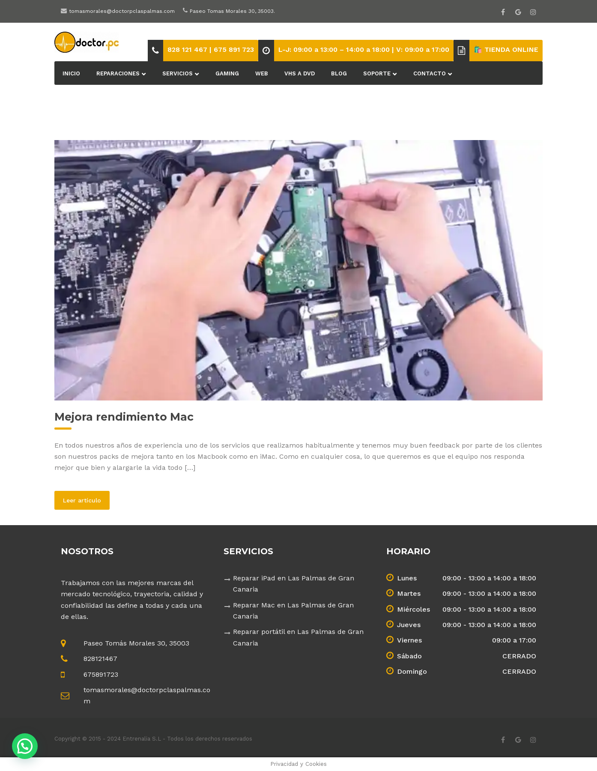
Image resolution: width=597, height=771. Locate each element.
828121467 (100, 658)
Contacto (429, 73)
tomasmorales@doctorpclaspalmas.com (122, 11)
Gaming (227, 73)
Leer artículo (86, 500)
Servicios (177, 73)
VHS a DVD (299, 73)
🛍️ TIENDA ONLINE (506, 49)
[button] (25, 746)
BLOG (339, 73)
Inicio (71, 73)
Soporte (377, 73)
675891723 (101, 674)
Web (261, 73)
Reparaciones (118, 73)
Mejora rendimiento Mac (124, 416)
